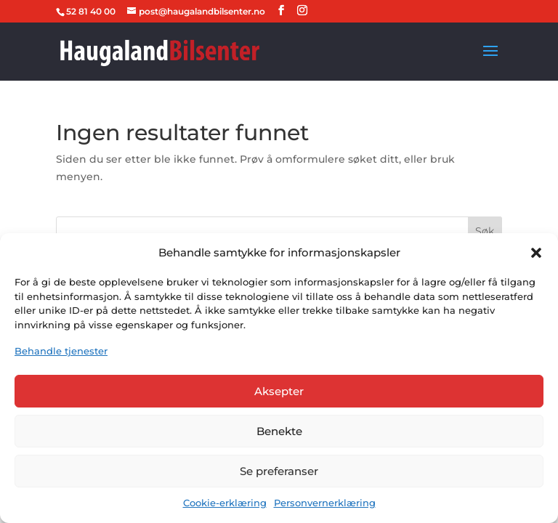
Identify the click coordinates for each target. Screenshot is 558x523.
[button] (536, 253)
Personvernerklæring (325, 502)
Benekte (279, 431)
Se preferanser (279, 471)
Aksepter (279, 391)
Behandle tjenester (61, 351)
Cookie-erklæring (225, 502)
